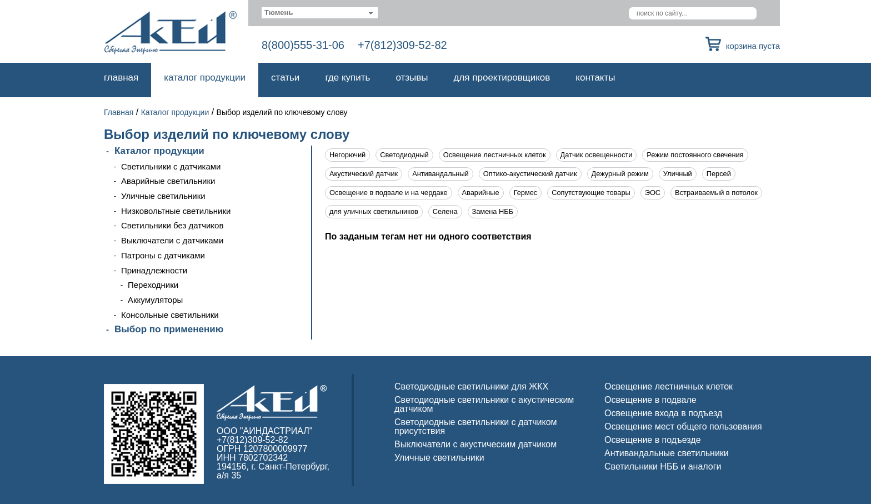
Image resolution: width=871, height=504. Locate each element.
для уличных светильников (373, 211)
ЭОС (652, 192)
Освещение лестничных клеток (494, 155)
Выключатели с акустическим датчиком (475, 444)
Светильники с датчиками (171, 166)
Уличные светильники (163, 196)
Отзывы (412, 77)
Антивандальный (440, 173)
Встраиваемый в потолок (716, 192)
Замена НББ (493, 211)
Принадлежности (154, 270)
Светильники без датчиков (172, 225)
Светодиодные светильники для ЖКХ (471, 386)
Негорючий (347, 155)
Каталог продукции (205, 77)
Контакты (595, 77)
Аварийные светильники (168, 181)
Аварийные (480, 192)
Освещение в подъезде (652, 440)
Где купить (347, 77)
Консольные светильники (170, 315)
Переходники (153, 285)
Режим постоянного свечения (695, 155)
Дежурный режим (620, 173)
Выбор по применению (168, 329)
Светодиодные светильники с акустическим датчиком (484, 404)
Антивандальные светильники (666, 453)
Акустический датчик (363, 173)
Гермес (526, 192)
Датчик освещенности (596, 155)
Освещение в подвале (650, 400)
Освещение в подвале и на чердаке (388, 192)
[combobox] (320, 12)
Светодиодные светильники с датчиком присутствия (475, 426)
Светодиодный (404, 155)
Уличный (677, 173)
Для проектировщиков (502, 77)
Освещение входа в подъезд (663, 413)
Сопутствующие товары (591, 192)
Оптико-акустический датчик (530, 173)
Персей (719, 173)
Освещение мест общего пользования (683, 426)
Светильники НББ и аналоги (663, 466)
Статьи (285, 77)
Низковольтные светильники (176, 211)
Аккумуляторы (155, 300)
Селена (445, 211)
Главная (121, 77)
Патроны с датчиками (163, 255)
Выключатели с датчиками (172, 240)
